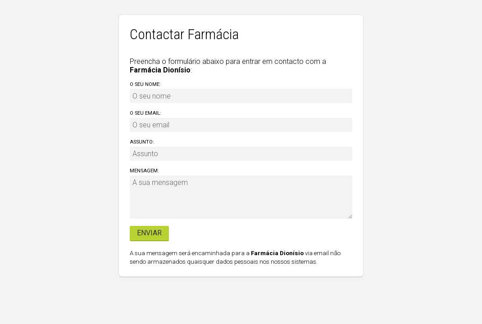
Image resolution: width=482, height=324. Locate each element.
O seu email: (145, 113)
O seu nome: (145, 84)
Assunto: (142, 142)
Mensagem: (144, 171)
